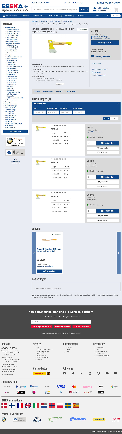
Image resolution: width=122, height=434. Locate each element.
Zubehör (59, 91)
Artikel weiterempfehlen (99, 75)
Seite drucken (96, 72)
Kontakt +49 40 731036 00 (108, 3)
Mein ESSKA (40, 353)
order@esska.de (7, 371)
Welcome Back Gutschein (44, 350)
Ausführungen (48, 91)
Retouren (39, 359)
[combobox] (39, 112)
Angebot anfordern (102, 148)
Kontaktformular (7, 374)
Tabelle (114, 118)
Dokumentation (96, 63)
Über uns (69, 348)
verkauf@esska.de (100, 56)
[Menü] (24, 138)
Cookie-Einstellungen (102, 355)
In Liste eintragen (102, 152)
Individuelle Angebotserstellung (61, 16)
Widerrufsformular (101, 351)
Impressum (99, 348)
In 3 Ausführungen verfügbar (100, 38)
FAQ (38, 348)
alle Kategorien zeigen (15, 131)
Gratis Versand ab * (41, 3)
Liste (106, 118)
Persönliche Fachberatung (73, 3)
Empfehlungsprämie (43, 351)
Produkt (36, 91)
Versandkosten (41, 355)
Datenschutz (100, 353)
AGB (97, 350)
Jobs (68, 351)
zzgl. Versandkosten (99, 36)
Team (68, 350)
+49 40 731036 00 (9, 348)
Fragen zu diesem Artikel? (99, 69)
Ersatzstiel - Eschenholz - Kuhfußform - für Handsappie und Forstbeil (49, 250)
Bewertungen (70, 91)
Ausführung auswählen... (105, 42)
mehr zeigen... (60, 84)
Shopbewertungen (42, 357)
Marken (26, 16)
